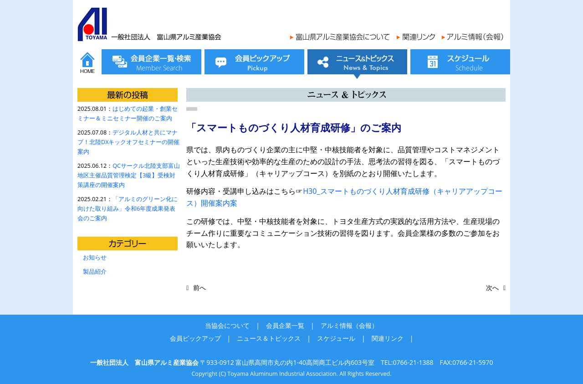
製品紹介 (95, 271)
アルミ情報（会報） (349, 325)
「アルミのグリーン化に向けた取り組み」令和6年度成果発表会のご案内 (127, 208)
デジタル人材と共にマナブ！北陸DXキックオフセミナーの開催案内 (128, 142)
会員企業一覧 (285, 325)
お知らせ (95, 257)
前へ (199, 287)
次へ (492, 287)
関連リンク (388, 338)
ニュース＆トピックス (269, 338)
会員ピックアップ (195, 338)
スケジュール (336, 338)
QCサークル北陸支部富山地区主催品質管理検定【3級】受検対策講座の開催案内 (128, 175)
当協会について (227, 325)
